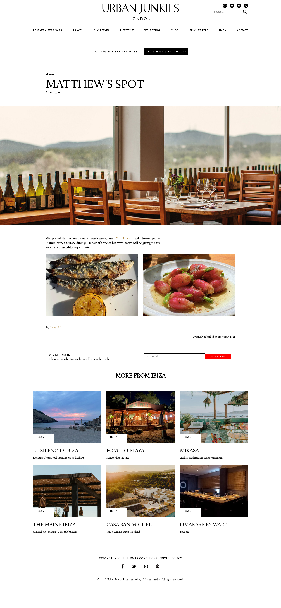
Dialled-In (101, 30)
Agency (242, 30)
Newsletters (198, 30)
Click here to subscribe (166, 51)
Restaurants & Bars (47, 30)
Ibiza (222, 30)
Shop (174, 30)
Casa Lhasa (123, 238)
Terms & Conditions (142, 558)
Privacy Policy (171, 558)
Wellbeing (152, 30)
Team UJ (56, 327)
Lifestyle (127, 30)
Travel (78, 30)
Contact (106, 558)
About (119, 558)
